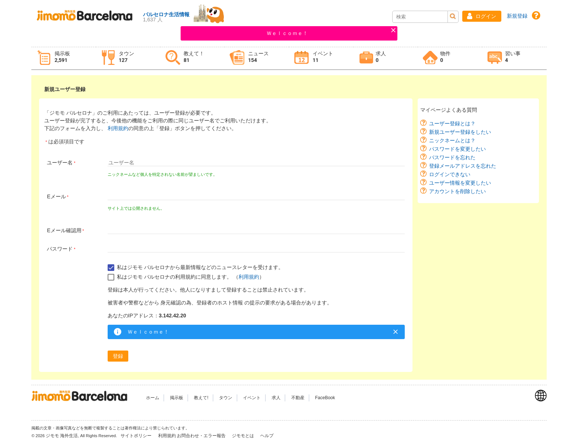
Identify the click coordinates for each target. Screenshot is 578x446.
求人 (276, 397)
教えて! (201, 397)
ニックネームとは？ (452, 140)
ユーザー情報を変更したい (460, 183)
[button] (481, 16)
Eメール (56, 196)
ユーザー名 (60, 162)
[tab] (63, 58)
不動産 (297, 397)
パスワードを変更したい (457, 149)
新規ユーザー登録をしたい (460, 132)
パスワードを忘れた (452, 157)
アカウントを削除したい (457, 191)
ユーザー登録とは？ (452, 123)
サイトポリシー (137, 435)
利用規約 (118, 128)
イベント (252, 397)
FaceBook (325, 397)
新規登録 (517, 16)
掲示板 (176, 397)
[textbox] (256, 162)
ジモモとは (243, 435)
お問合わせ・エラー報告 (202, 435)
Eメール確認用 (64, 230)
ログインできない (449, 174)
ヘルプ (267, 435)
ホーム (152, 397)
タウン (225, 397)
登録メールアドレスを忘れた (462, 166)
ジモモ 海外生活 (62, 435)
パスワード (60, 249)
